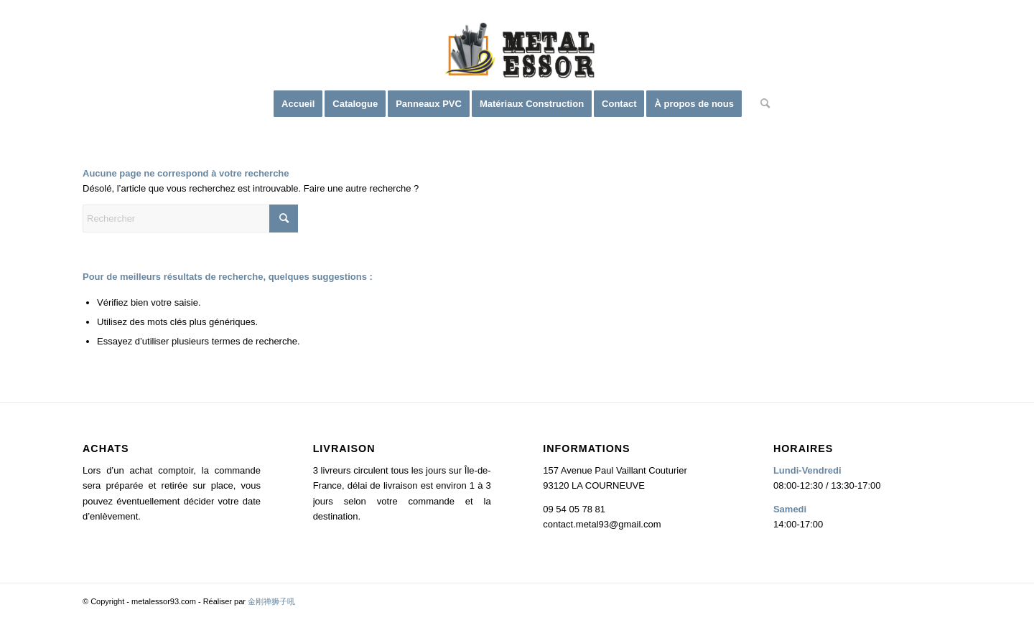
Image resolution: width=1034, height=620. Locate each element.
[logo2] (517, 54)
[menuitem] (298, 104)
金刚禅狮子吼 (271, 601)
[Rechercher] (760, 104)
